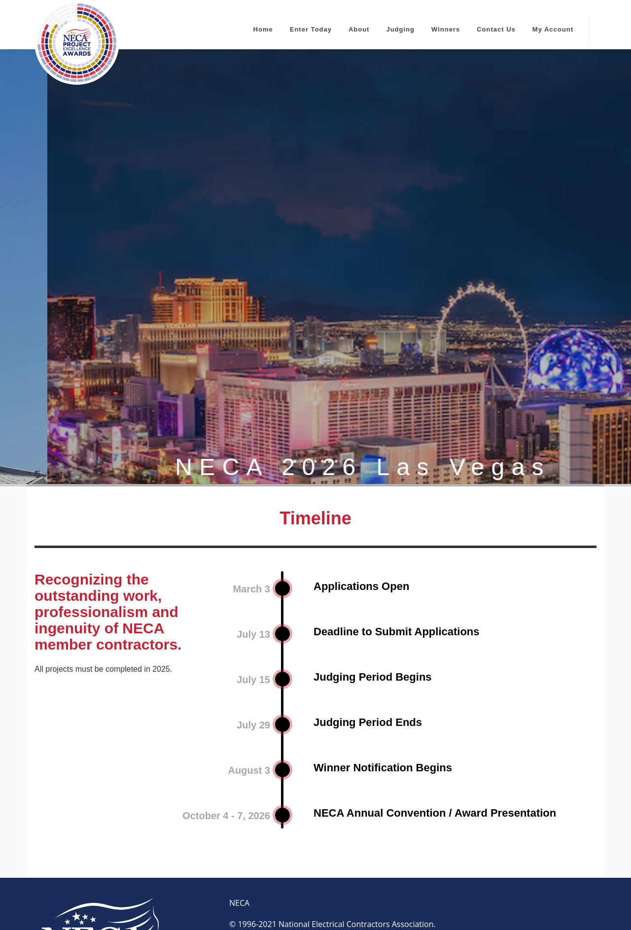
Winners (445, 29)
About (359, 29)
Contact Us (496, 29)
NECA (239, 818)
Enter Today (311, 29)
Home (263, 29)
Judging (400, 29)
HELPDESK (329, 883)
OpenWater (292, 904)
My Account (552, 29)
